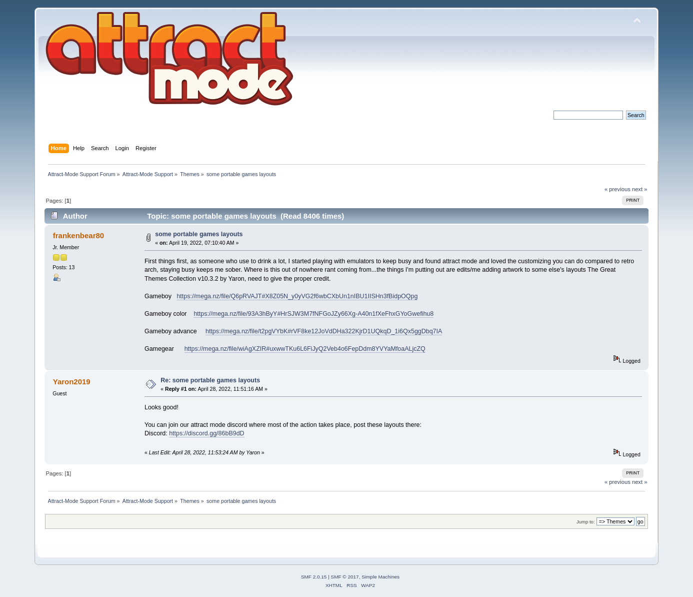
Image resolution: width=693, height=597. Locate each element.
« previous (617, 189)
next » (640, 189)
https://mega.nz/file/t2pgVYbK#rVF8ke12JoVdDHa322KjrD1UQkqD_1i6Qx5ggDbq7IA (324, 331)
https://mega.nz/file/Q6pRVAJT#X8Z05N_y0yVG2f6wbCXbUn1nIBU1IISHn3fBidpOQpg (297, 296)
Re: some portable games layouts (210, 380)
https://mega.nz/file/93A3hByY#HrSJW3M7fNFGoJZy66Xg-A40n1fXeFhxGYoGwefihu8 (314, 313)
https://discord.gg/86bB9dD (206, 433)
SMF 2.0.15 (314, 576)
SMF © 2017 (345, 576)
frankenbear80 (78, 235)
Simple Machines (381, 576)
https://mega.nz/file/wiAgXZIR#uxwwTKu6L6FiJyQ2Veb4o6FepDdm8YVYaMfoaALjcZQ (305, 348)
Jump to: (585, 521)
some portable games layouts (198, 234)
